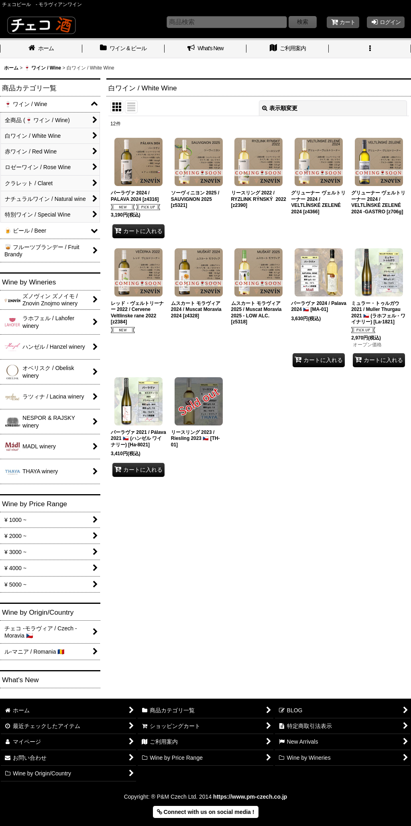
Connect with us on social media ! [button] (205, 812)
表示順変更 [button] (279, 108)
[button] (370, 49)
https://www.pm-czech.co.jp (250, 796)
